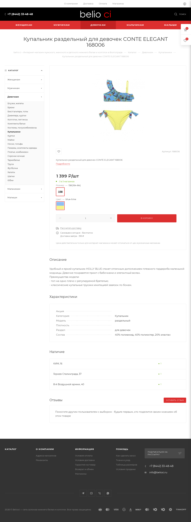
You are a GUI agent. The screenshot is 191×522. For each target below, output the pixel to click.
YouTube (91, 493)
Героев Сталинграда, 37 (67, 374)
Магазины (80, 473)
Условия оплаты (84, 455)
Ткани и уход (123, 460)
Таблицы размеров (126, 464)
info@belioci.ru (158, 472)
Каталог (11, 449)
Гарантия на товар (85, 464)
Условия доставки (85, 460)
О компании (45, 449)
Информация (84, 449)
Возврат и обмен (84, 469)
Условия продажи (126, 469)
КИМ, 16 (57, 363)
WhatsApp (107, 493)
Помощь (122, 449)
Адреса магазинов (46, 455)
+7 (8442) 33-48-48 (20, 14)
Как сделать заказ (126, 455)
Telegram (83, 493)
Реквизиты (42, 460)
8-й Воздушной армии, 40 (68, 384)
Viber (99, 493)
